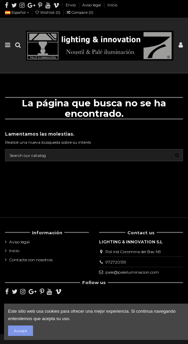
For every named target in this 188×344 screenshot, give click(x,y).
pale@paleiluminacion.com (132, 272)
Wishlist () (48, 12)
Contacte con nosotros (31, 259)
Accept (20, 330)
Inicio (112, 5)
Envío (71, 5)
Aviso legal (92, 5)
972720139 (115, 262)
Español (17, 12)
